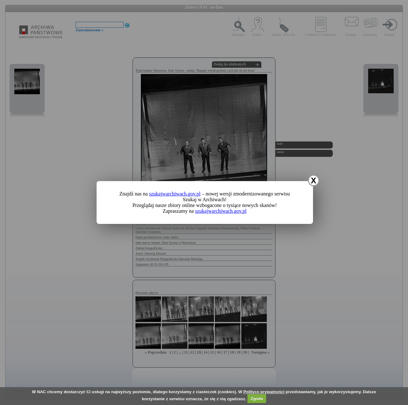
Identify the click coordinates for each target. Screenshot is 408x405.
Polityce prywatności (263, 391)
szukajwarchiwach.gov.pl (174, 193)
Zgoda (257, 398)
